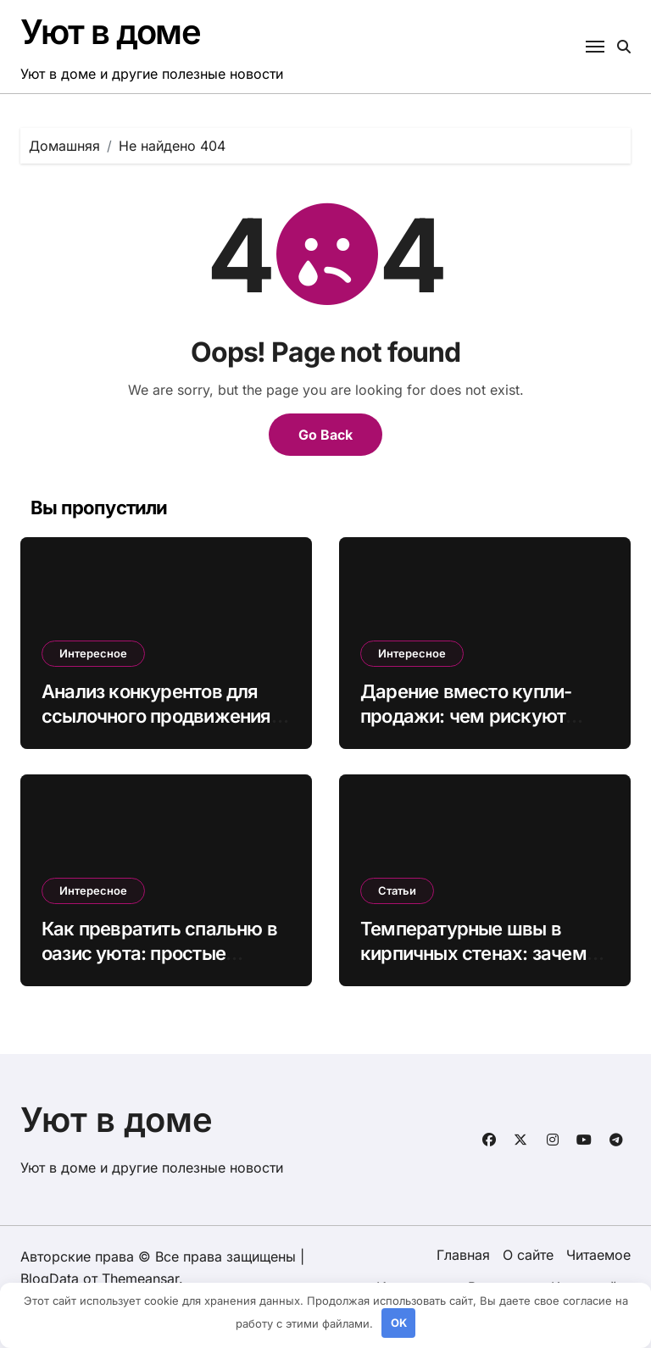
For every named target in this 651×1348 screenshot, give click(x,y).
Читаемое (598, 1254)
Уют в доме (110, 32)
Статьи (397, 890)
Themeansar (140, 1278)
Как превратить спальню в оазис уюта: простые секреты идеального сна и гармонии (159, 965)
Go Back (325, 434)
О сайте (528, 1254)
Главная (463, 1254)
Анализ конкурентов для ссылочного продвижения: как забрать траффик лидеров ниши (159, 727)
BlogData (49, 1278)
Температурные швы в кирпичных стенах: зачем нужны (473, 953)
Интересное (93, 653)
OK (399, 1322)
